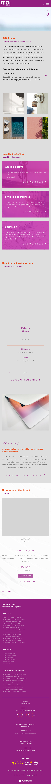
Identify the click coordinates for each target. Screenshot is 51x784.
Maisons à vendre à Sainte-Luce (12, 640)
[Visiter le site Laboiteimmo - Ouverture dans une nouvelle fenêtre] (25, 779)
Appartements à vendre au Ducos (12, 638)
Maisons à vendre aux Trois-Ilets (12, 632)
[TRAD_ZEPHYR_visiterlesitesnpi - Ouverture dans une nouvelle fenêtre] (36, 763)
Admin (40, 774)
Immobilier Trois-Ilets (9, 659)
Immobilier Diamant (8, 662)
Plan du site (22, 774)
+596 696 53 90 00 (25, 731)
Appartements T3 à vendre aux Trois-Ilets (15, 678)
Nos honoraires (12, 774)
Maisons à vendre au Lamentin (11, 628)
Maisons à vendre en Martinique (12, 621)
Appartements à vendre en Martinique (13, 619)
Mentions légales (32, 774)
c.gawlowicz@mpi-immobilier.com (25, 750)
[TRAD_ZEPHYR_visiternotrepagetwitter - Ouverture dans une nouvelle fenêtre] (23, 715)
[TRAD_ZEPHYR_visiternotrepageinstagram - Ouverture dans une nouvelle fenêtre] (28, 715)
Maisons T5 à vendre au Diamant (12, 685)
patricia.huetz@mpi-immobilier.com (25, 710)
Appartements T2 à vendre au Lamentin (14, 674)
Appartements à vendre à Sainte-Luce (13, 642)
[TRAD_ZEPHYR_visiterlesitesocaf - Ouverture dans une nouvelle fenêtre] (17, 763)
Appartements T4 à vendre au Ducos (13, 687)
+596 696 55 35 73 (25, 748)
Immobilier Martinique (9, 653)
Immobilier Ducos (8, 664)
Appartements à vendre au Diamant (13, 634)
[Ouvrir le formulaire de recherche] (43, 3)
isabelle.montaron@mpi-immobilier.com (25, 733)
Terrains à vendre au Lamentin (11, 623)
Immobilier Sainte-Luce (9, 655)
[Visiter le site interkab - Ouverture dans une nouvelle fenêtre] (28, 763)
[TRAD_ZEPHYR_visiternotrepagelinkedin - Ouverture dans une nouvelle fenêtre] (34, 715)
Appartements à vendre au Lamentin (13, 625)
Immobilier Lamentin (9, 657)
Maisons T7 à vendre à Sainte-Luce (13, 689)
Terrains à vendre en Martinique (12, 617)
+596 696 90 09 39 (25, 708)
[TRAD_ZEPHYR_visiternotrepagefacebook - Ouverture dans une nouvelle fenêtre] (17, 715)
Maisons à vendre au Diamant (11, 636)
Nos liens (17, 776)
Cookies (34, 776)
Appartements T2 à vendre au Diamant (14, 683)
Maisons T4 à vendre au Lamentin (12, 676)
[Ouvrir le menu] (48, 3)
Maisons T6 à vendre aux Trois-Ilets (13, 681)
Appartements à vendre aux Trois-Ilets (14, 630)
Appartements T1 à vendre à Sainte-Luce (14, 691)
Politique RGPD (26, 776)
